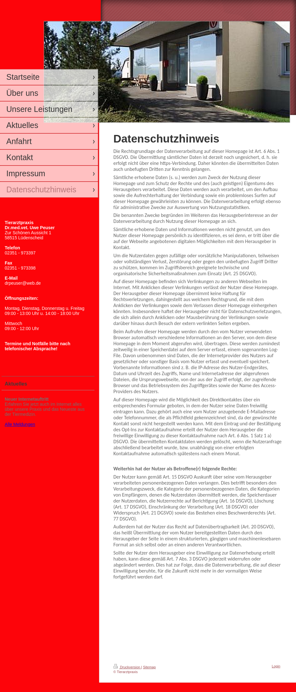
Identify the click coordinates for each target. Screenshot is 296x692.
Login (276, 666)
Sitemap (149, 667)
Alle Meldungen (20, 424)
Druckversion (127, 667)
